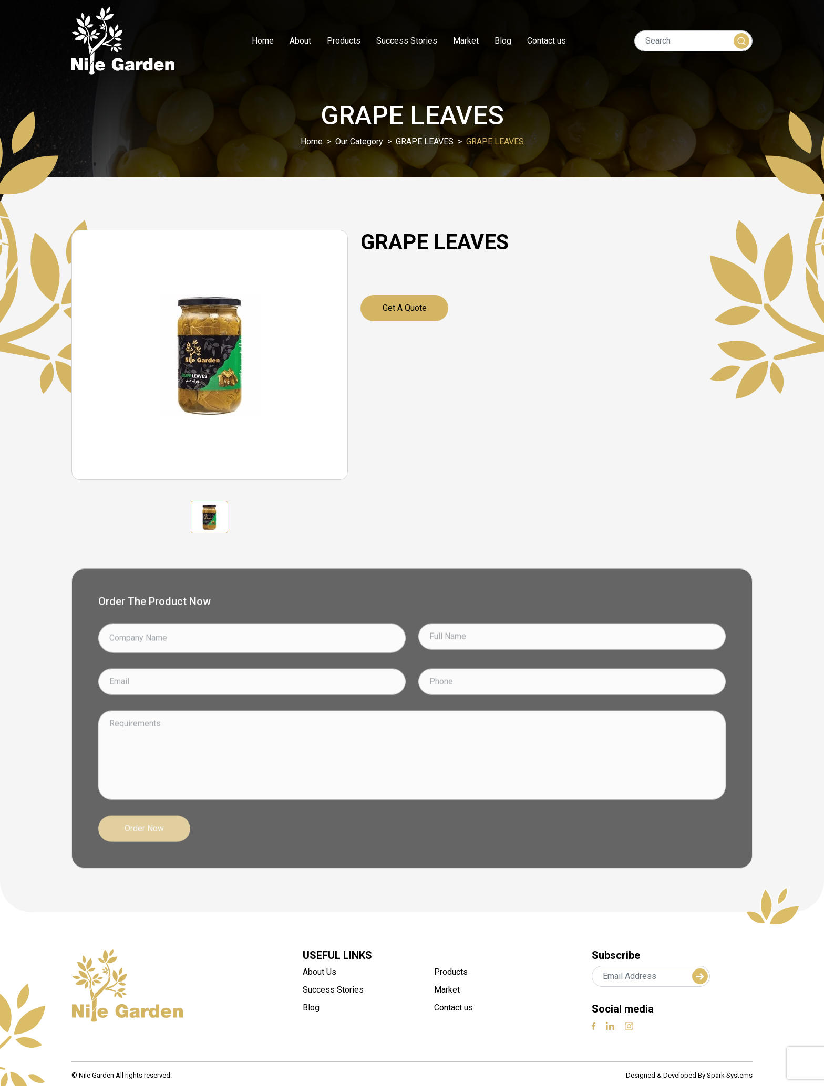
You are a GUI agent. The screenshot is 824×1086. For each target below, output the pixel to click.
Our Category (359, 141)
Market (466, 41)
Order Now (144, 862)
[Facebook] (593, 1025)
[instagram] (629, 1025)
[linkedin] (610, 1025)
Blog (503, 41)
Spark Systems (730, 1075)
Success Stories (406, 41)
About (300, 41)
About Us (319, 972)
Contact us (546, 41)
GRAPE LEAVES (425, 141)
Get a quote (405, 308)
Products (343, 41)
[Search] (693, 40)
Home (263, 41)
